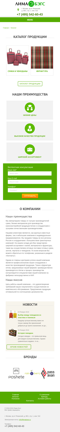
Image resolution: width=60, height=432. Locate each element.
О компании (44, 395)
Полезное (16, 399)
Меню (30, 20)
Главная (6, 28)
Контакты (30, 401)
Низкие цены (29, 115)
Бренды (44, 397)
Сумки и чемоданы (18, 71)
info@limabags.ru (25, 420)
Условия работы (44, 399)
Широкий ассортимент (29, 157)
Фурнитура (42, 71)
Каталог (13, 28)
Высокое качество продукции (29, 136)
